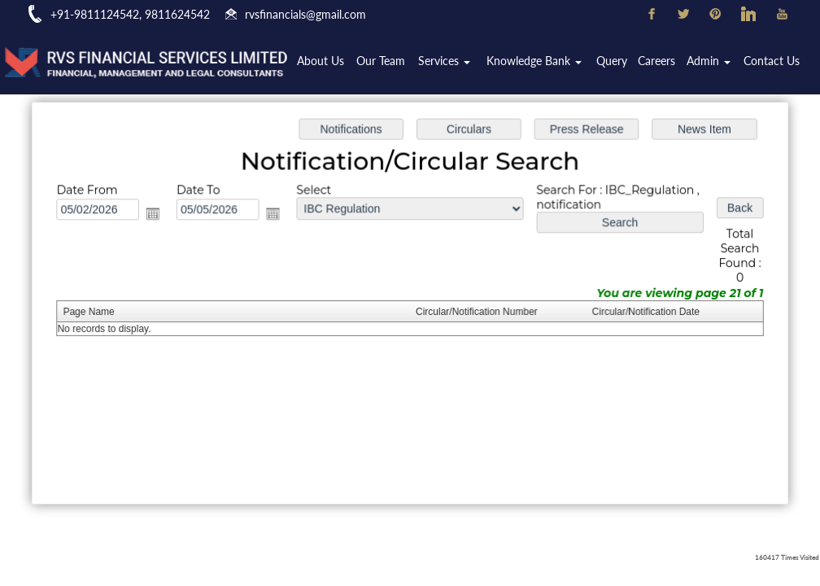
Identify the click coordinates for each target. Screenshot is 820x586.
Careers (659, 62)
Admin (711, 62)
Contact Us (772, 62)
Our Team (390, 62)
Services (452, 62)
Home (282, 62)
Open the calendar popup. (158, 215)
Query (615, 62)
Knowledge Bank (539, 62)
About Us (331, 62)
